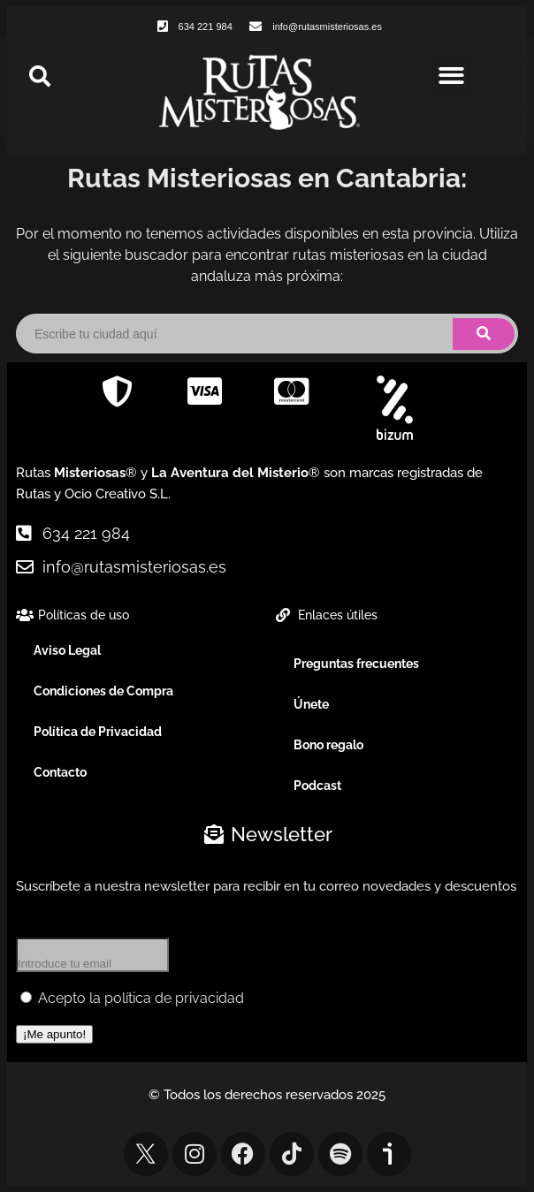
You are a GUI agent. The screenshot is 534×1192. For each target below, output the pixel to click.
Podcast (317, 785)
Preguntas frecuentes (356, 664)
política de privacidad (174, 998)
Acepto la (132, 998)
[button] (451, 75)
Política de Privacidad (98, 732)
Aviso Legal (67, 650)
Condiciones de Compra (103, 691)
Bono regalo (328, 745)
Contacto (60, 772)
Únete (311, 704)
